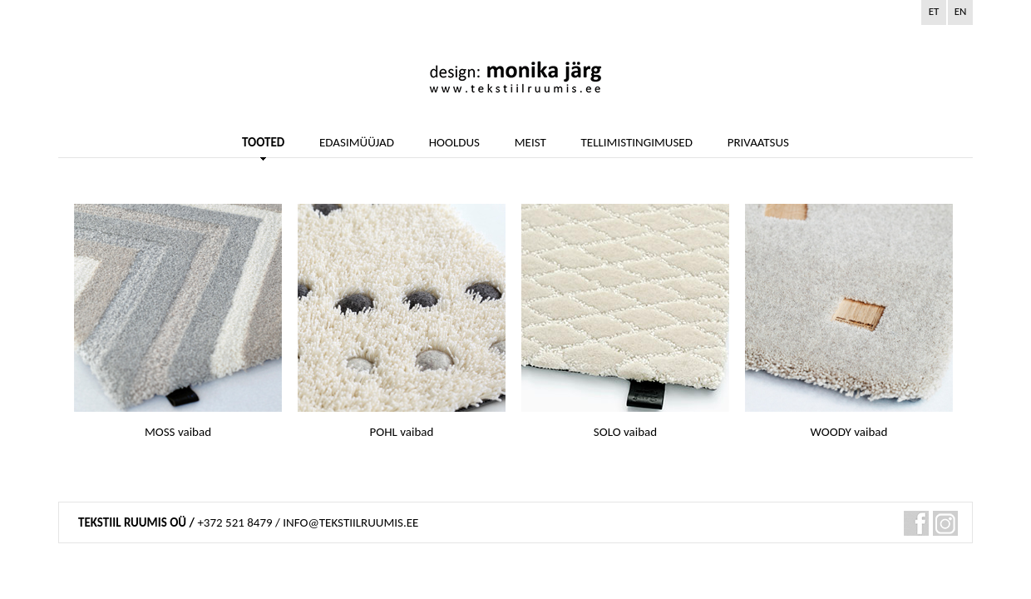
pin (945, 523)
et (934, 11)
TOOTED (263, 142)
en (961, 11)
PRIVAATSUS (758, 142)
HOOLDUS (454, 142)
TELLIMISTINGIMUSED (637, 142)
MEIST (530, 142)
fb (916, 523)
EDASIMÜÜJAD (356, 142)
